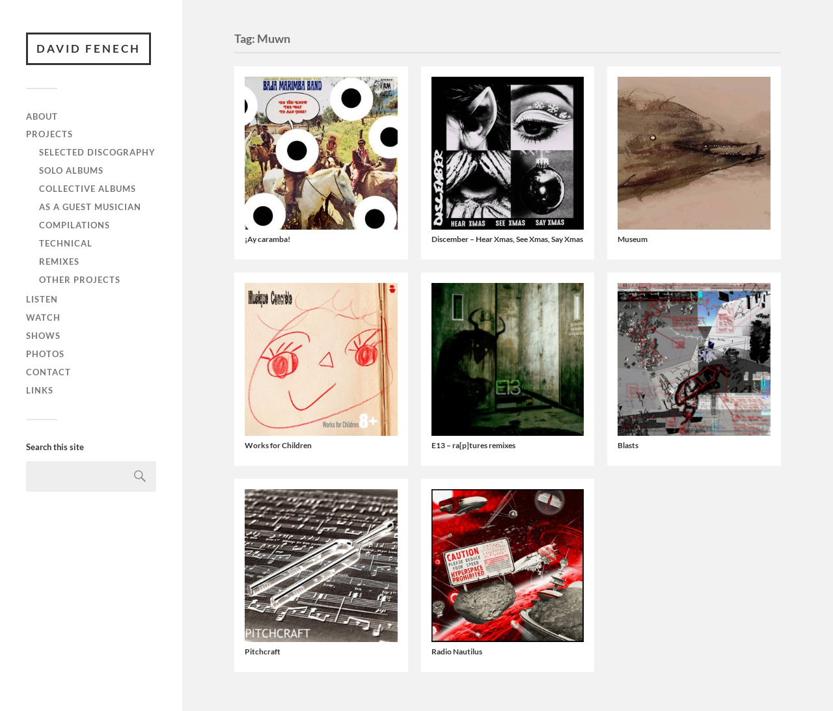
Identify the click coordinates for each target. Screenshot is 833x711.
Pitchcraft (262, 651)
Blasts (628, 445)
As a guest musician (90, 207)
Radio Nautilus (456, 651)
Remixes (59, 261)
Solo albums (71, 170)
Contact (48, 372)
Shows (43, 335)
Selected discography (97, 152)
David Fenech (88, 48)
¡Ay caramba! (267, 239)
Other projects (79, 280)
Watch (43, 317)
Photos (45, 354)
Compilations (74, 225)
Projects (49, 134)
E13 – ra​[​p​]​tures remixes (473, 445)
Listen (42, 299)
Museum (633, 239)
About (42, 116)
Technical (65, 243)
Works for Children (278, 445)
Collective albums (87, 188)
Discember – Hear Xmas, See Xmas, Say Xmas (507, 239)
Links (39, 390)
